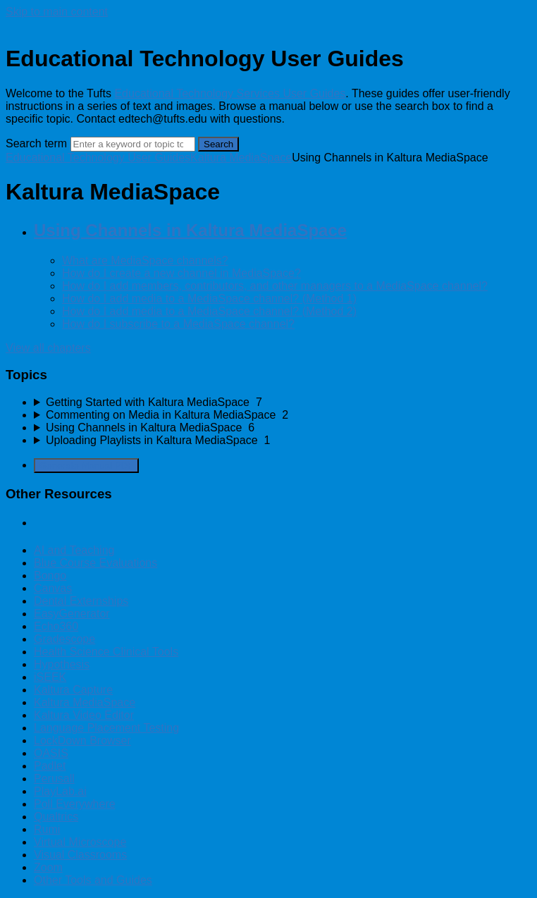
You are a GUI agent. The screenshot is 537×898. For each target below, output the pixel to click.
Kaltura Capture (73, 690)
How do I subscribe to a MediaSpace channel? (178, 324)
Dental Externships (81, 601)
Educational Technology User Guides (98, 158)
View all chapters (48, 348)
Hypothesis (62, 664)
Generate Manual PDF (86, 465)
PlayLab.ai (60, 791)
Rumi (47, 829)
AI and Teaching (74, 550)
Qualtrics (56, 817)
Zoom (48, 867)
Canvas (53, 588)
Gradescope (64, 639)
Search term (36, 143)
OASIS (51, 753)
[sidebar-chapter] (282, 402)
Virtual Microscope (80, 842)
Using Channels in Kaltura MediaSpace (190, 230)
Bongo (50, 576)
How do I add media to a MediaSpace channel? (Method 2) (209, 311)
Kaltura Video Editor (84, 715)
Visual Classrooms (80, 855)
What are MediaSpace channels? (145, 260)
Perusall (54, 779)
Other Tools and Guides (93, 880)
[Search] (132, 144)
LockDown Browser (82, 740)
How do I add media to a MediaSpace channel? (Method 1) (209, 299)
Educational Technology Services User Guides (229, 93)
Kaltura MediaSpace (241, 158)
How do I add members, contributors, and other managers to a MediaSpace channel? (275, 286)
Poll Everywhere (75, 804)
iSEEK (50, 677)
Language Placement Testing (106, 728)
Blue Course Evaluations (95, 563)
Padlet (50, 766)
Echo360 (56, 626)
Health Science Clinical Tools (106, 652)
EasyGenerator (72, 614)
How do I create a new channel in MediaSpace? (181, 273)
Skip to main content (57, 12)
